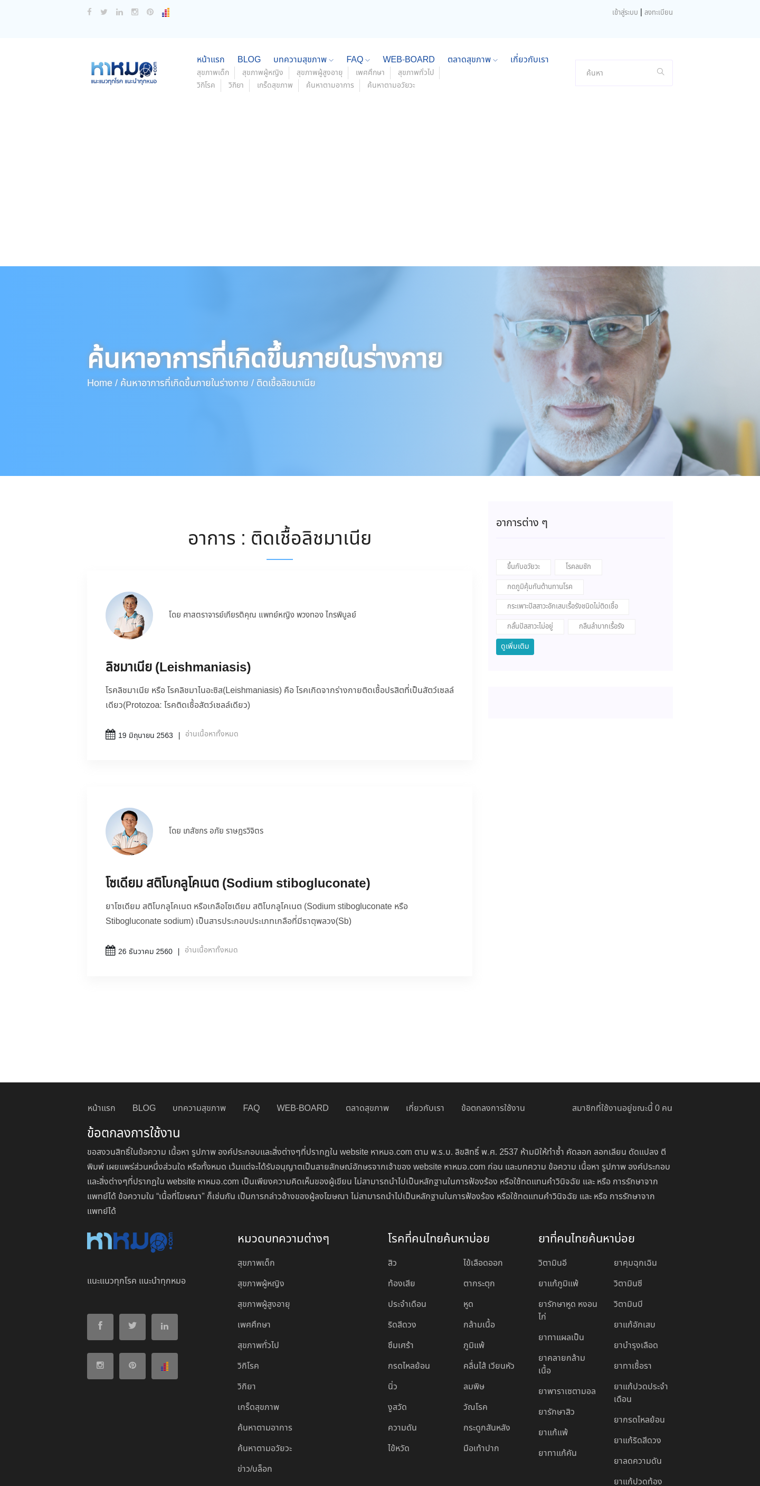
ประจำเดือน (407, 1235)
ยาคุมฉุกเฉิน (635, 1194)
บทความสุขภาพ (199, 1039)
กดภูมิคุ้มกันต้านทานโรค (540, 517)
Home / (102, 314)
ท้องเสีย (401, 1214)
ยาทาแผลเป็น (561, 1268)
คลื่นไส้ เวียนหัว (489, 1297)
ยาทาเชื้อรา (633, 1297)
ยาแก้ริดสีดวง (637, 1371)
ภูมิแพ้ (473, 1276)
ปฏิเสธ (600, 1466)
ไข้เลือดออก (483, 1194)
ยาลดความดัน (638, 1392)
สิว (392, 1194)
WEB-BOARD (302, 1039)
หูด (468, 1235)
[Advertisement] (380, 117)
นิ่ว (392, 1317)
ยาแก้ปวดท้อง (638, 1412)
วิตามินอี (552, 1194)
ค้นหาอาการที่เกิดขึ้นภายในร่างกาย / (187, 314)
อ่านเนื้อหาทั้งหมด (212, 664)
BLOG (144, 1039)
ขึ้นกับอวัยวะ (523, 497)
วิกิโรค (206, 16)
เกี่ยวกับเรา (425, 1039)
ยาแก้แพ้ (553, 1363)
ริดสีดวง (402, 1255)
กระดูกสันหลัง (486, 1358)
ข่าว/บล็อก (255, 1400)
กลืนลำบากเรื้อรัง (601, 557)
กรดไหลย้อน (409, 1297)
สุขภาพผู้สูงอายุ (264, 1235)
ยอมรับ (569, 1466)
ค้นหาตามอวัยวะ (391, 16)
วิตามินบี (628, 1235)
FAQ (251, 1039)
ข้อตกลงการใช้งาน (493, 1039)
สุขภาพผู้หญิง (261, 1214)
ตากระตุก (479, 1214)
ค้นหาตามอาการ (330, 16)
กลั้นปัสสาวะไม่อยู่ (530, 557)
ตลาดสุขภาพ (367, 1039)
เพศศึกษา (254, 1255)
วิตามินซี (628, 1214)
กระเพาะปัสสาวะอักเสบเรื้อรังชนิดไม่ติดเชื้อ (562, 537)
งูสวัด (397, 1338)
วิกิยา (236, 16)
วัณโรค (475, 1338)
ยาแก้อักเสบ (635, 1255)
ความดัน (402, 1358)
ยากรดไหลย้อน (639, 1350)
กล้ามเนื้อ (479, 1255)
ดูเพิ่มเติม (515, 577)
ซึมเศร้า (401, 1276)
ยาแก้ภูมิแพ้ (558, 1214)
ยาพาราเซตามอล (567, 1322)
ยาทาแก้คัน (557, 1384)
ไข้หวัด (399, 1379)
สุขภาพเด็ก (256, 1194)
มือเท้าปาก (481, 1379)
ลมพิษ (473, 1317)
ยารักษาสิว (556, 1343)
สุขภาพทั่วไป (258, 1276)
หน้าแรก (102, 1039)
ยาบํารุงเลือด (636, 1276)
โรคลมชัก (578, 497)
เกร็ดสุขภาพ (275, 16)
